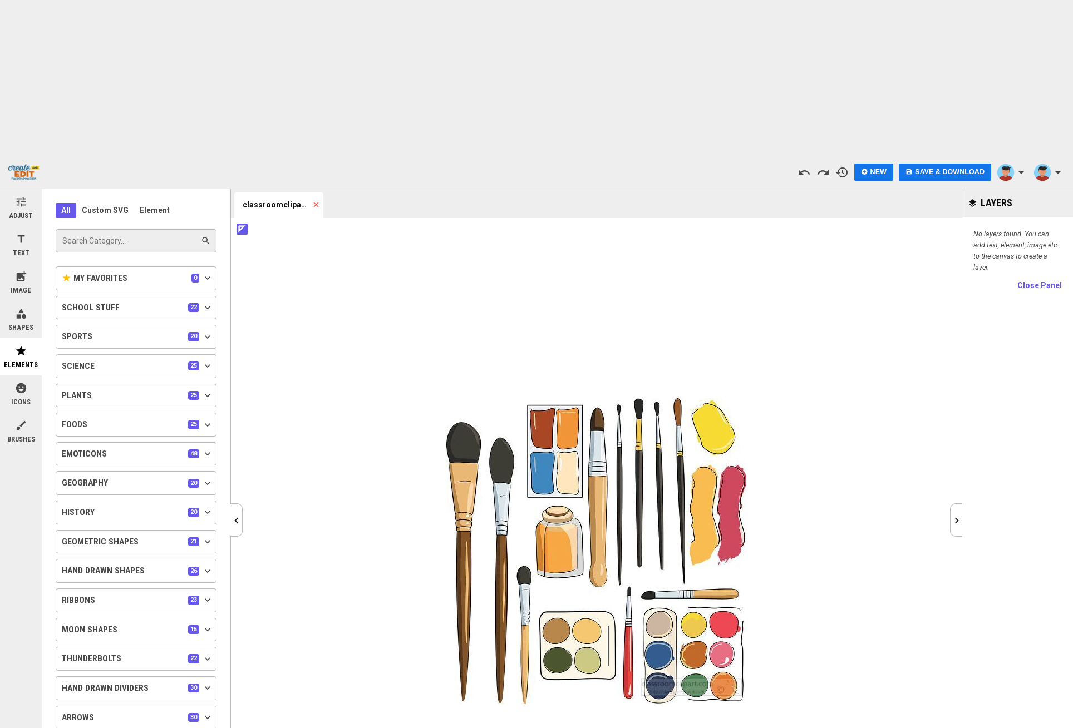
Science (137, 366)
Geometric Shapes (137, 541)
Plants (137, 395)
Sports (137, 337)
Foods (137, 424)
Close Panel (1039, 285)
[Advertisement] (536, 78)
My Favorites (137, 278)
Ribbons (137, 600)
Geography (137, 483)
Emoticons (137, 453)
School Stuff (137, 307)
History (137, 512)
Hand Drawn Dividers (137, 688)
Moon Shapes (137, 629)
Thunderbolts (137, 659)
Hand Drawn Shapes (137, 571)
